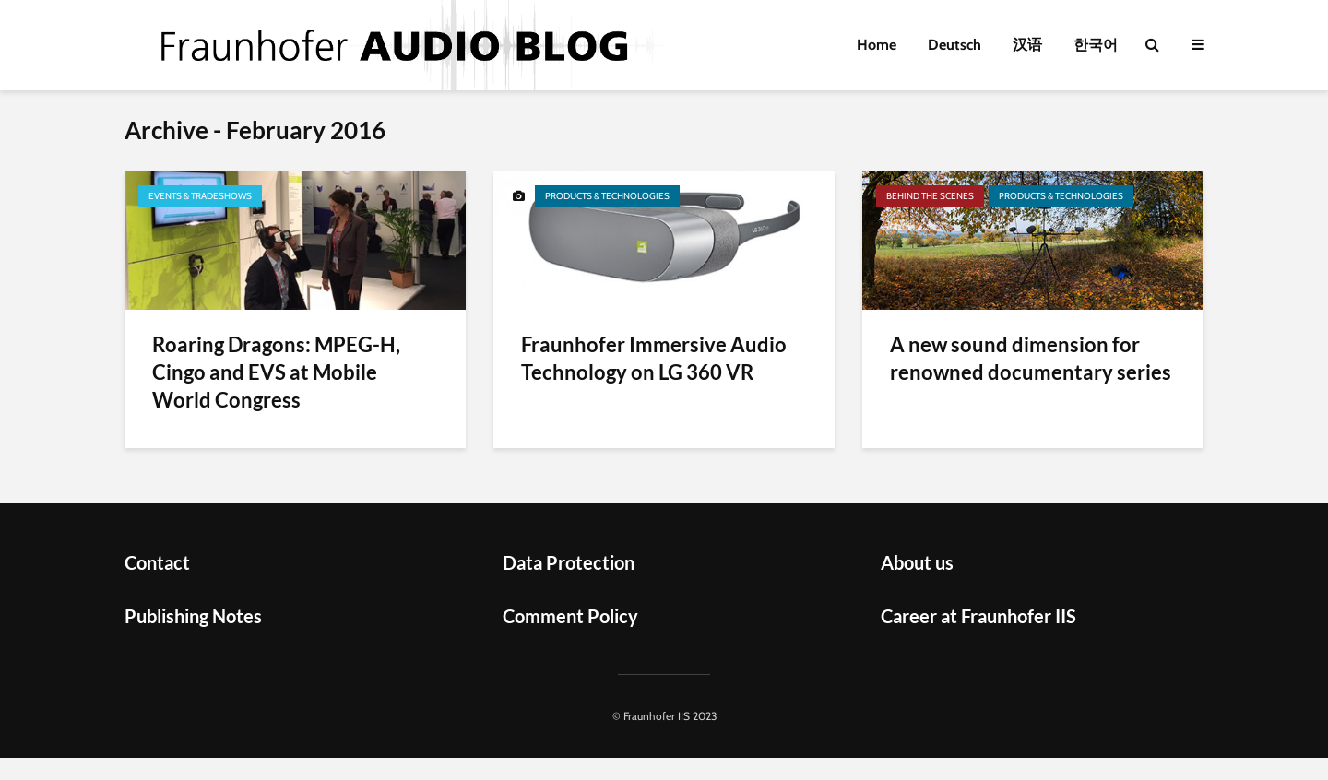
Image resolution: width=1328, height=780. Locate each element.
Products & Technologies (607, 196)
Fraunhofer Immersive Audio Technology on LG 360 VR (654, 358)
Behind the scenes (930, 196)
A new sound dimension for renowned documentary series (1030, 358)
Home (876, 44)
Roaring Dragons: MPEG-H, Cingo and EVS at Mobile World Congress (276, 372)
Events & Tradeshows (200, 196)
